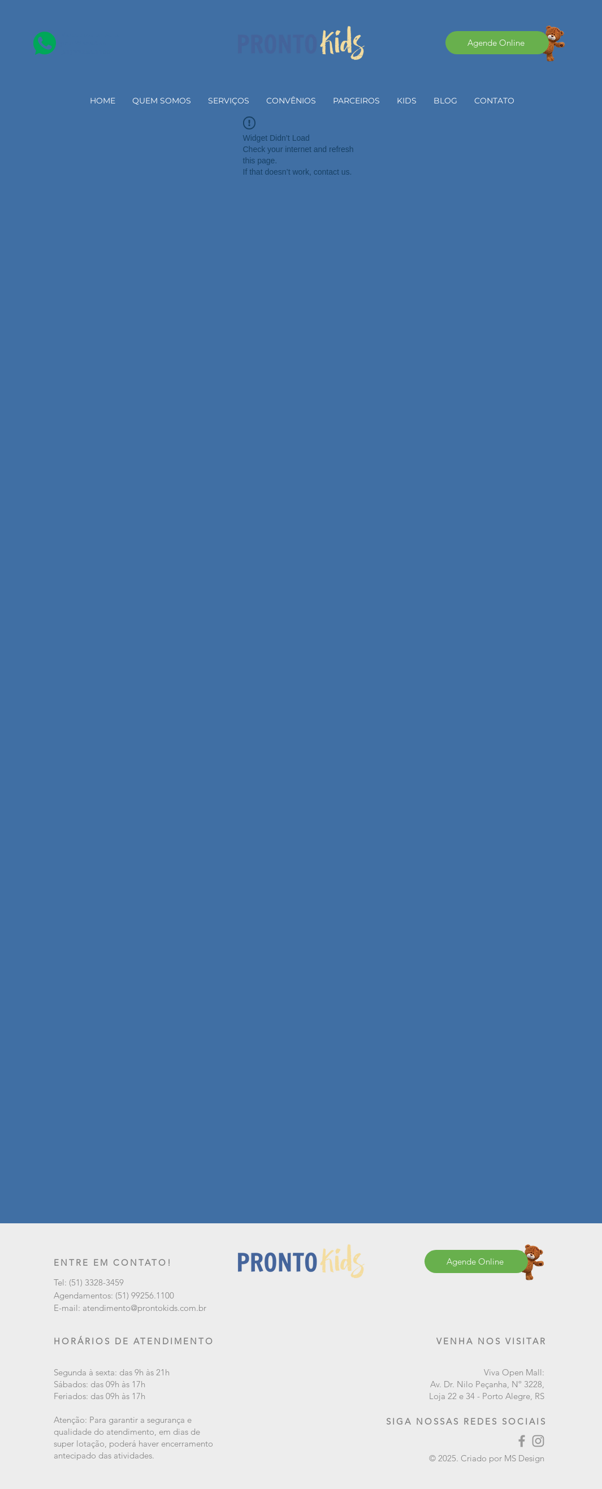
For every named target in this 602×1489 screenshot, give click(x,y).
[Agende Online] (497, 42)
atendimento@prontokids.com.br (144, 1307)
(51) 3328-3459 (96, 1282)
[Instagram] (538, 1441)
